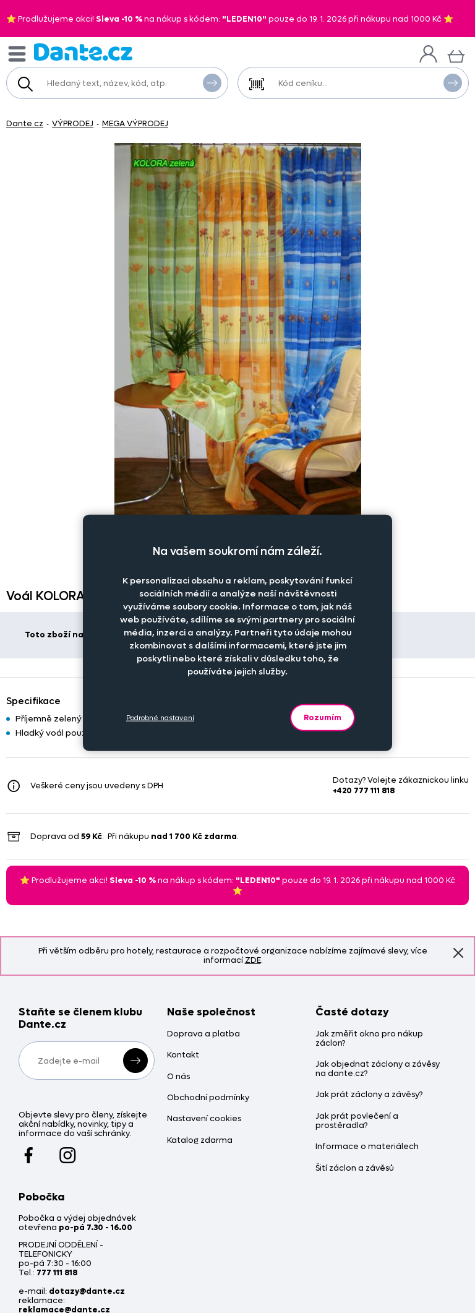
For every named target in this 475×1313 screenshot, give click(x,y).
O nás (178, 1077)
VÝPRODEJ (72, 123)
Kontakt (183, 1055)
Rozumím (322, 717)
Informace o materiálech (367, 1147)
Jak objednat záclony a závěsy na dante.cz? (377, 1069)
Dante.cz (24, 123)
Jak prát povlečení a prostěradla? (356, 1121)
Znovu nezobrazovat (458, 952)
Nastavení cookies (204, 1119)
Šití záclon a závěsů (354, 1168)
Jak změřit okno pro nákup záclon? (369, 1039)
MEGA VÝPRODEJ (135, 123)
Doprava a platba (203, 1034)
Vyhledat (212, 82)
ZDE (253, 960)
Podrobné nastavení (160, 717)
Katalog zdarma (200, 1140)
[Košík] (456, 54)
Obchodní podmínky (208, 1098)
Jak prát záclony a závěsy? (368, 1095)
